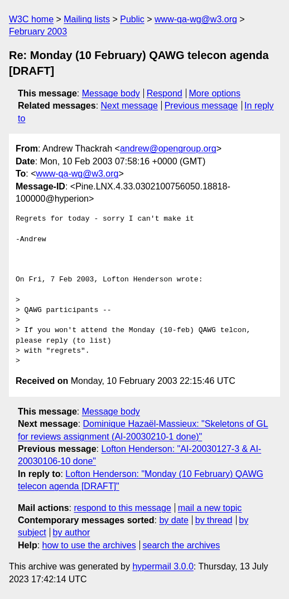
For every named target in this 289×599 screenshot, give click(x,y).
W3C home (31, 19)
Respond (164, 93)
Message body (111, 93)
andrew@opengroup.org (168, 148)
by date (173, 520)
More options (215, 93)
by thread (214, 520)
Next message (129, 105)
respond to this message (122, 508)
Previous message (201, 105)
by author (71, 532)
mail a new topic (210, 508)
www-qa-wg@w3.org (196, 19)
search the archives (181, 545)
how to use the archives (89, 545)
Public (132, 19)
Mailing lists (87, 19)
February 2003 (38, 31)
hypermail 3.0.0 (162, 566)
